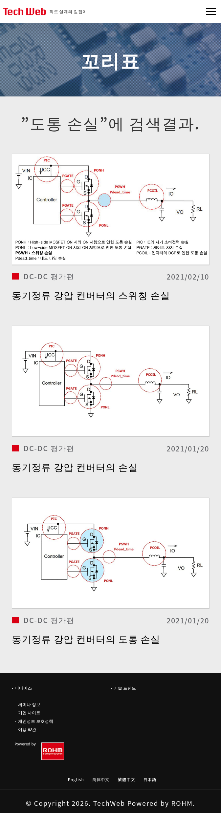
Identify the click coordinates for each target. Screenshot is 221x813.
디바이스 (23, 688)
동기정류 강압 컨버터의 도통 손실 (86, 638)
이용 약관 (27, 729)
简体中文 (101, 779)
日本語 (150, 779)
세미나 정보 (29, 704)
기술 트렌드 (125, 688)
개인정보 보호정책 (35, 721)
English (76, 779)
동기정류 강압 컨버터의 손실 (75, 466)
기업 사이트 (29, 712)
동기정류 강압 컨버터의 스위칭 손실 (91, 295)
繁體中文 (126, 779)
